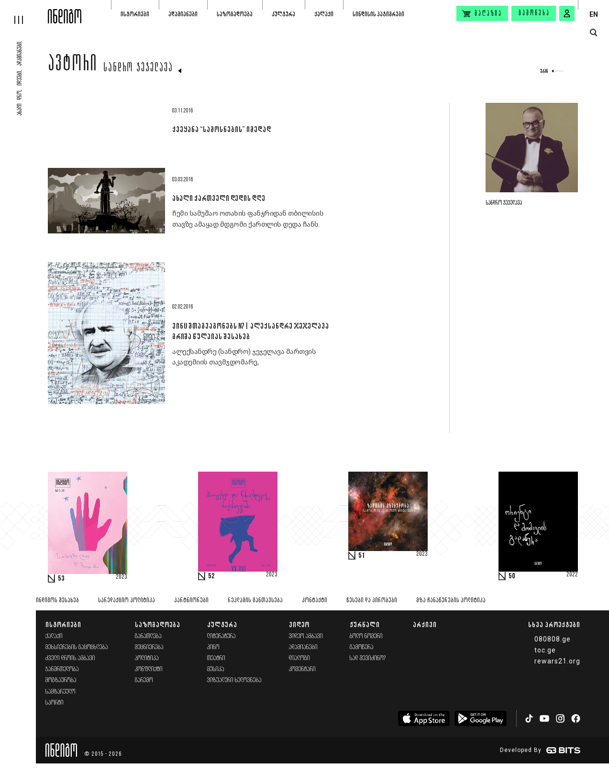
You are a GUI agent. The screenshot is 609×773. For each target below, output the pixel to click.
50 (512, 576)
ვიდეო (299, 624)
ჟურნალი (365, 624)
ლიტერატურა (221, 636)
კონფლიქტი (149, 669)
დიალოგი (299, 658)
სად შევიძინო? (368, 658)
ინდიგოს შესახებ (57, 600)
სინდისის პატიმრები (378, 14)
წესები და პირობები (371, 600)
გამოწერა (534, 13)
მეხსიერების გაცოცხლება (76, 647)
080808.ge (552, 639)
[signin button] (567, 13)
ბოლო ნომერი (366, 636)
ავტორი (73, 66)
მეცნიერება (149, 647)
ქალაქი (323, 14)
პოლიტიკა (147, 658)
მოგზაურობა (61, 680)
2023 (121, 577)
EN (593, 14)
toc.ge (545, 650)
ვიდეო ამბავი (306, 636)
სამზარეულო (60, 692)
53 (61, 579)
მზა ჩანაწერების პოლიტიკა (451, 600)
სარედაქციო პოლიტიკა (126, 600)
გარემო (144, 680)
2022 (572, 575)
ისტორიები (135, 14)
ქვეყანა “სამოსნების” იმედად (221, 129)
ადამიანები (183, 14)
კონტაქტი (314, 600)
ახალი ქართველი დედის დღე (218, 198)
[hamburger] (24, 12)
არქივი (425, 624)
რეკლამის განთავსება (255, 600)
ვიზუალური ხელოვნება (234, 680)
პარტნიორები (191, 600)
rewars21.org (557, 661)
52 (211, 576)
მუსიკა (215, 669)
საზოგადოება (235, 14)
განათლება (148, 636)
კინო (213, 647)
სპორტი (54, 703)
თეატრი (216, 658)
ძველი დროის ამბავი (70, 658)
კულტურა (283, 14)
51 (361, 556)
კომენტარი (302, 669)
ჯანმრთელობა (62, 669)
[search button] (593, 33)
